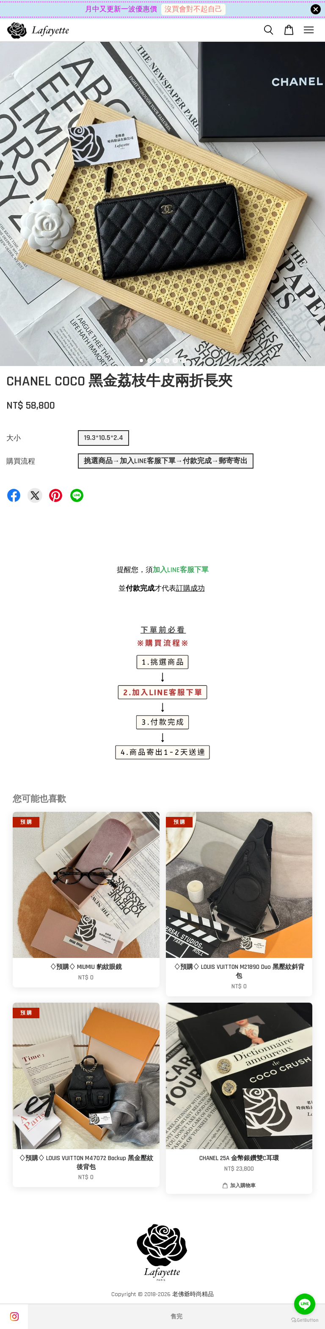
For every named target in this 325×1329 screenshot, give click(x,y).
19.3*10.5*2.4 (103, 437)
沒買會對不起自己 (193, 9)
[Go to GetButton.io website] (304, 1320)
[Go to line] (304, 1304)
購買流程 (20, 461)
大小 (13, 438)
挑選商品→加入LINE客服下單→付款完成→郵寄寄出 (166, 461)
